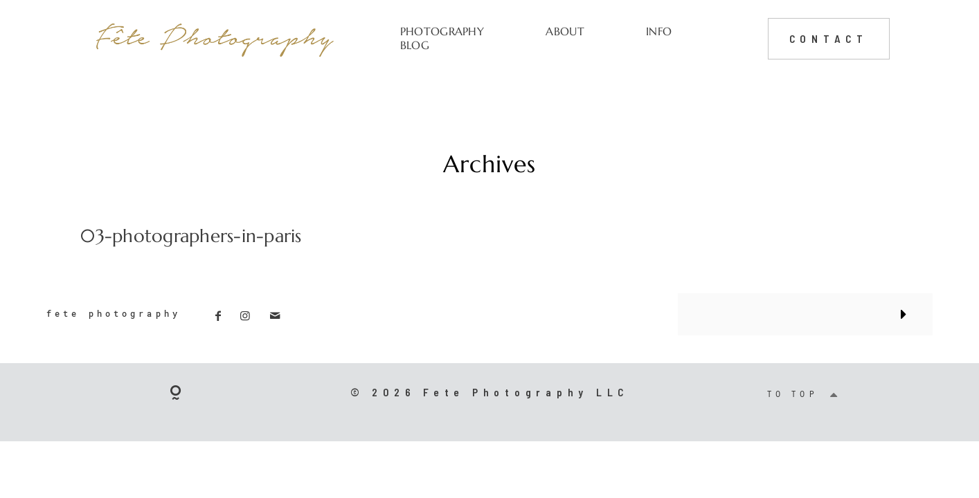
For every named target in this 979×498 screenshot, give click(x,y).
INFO (659, 31)
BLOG (414, 45)
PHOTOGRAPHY (442, 31)
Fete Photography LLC (526, 391)
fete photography (113, 313)
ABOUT (565, 31)
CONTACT (828, 38)
